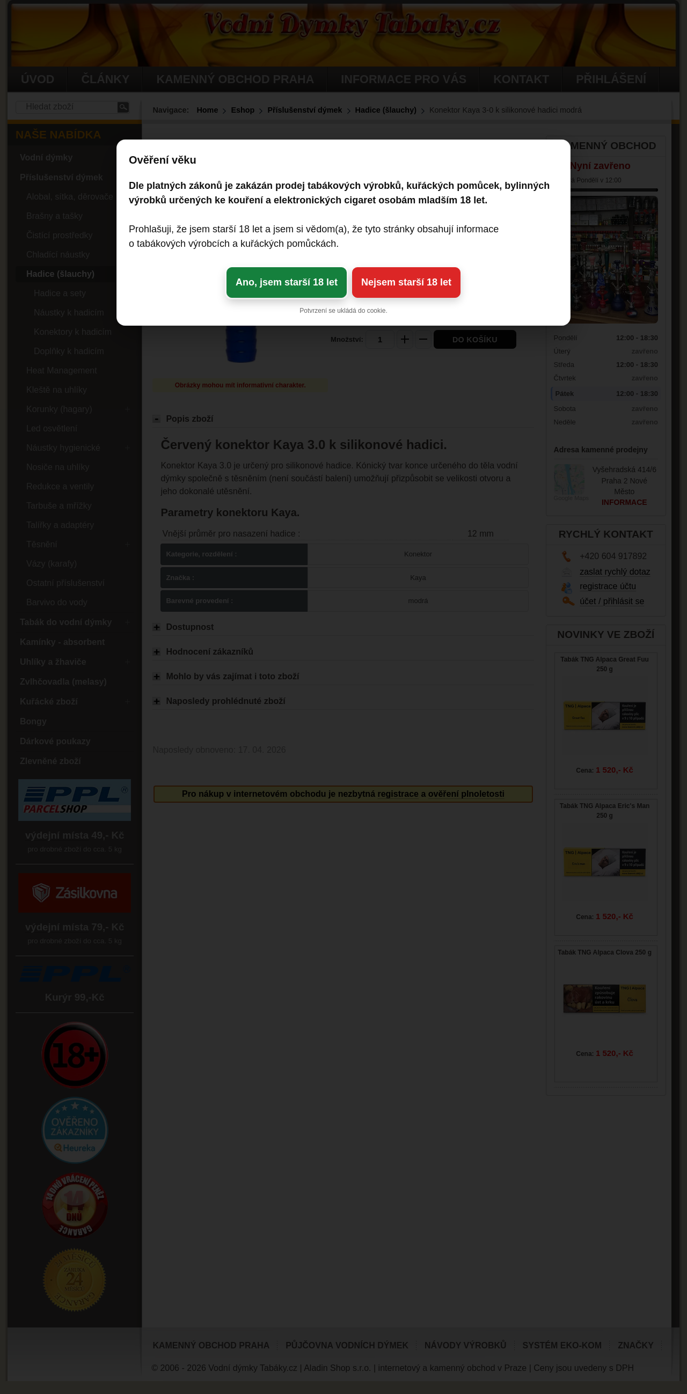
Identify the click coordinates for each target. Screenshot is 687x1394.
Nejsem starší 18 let (406, 282)
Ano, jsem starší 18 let (287, 282)
